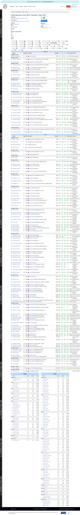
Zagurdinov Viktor (16, 339)
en (73, 4)
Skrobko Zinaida (16, 115)
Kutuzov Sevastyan (17, 318)
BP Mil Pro (14, 44)
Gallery (42, 17)
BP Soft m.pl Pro (46, 44)
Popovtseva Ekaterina (17, 97)
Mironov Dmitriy (16, 284)
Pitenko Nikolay (16, 230)
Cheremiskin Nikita (17, 262)
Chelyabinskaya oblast (34, 119)
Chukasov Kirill (16, 371)
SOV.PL (65, 48)
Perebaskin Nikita (16, 235)
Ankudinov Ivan (16, 276)
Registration (73, 6)
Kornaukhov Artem (17, 165)
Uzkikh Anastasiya (17, 74)
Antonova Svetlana (17, 118)
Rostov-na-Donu (33, 227)
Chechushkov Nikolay (17, 349)
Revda (30, 74)
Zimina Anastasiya (17, 56)
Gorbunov (43, 24)
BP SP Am (37, 41)
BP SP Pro (37, 44)
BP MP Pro (30, 44)
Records (30, 6)
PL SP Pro (22, 48)
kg (76, 4)
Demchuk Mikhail (16, 314)
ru (71, 4)
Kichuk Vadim (16, 229)
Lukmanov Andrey (17, 310)
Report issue (13, 508)
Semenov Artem (16, 151)
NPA (23, 11)
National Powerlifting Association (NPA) (19, 18)
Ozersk (31, 83)
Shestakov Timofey (17, 219)
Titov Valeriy (15, 363)
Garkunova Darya (16, 237)
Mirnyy (30, 112)
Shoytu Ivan (15, 315)
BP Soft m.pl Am (46, 41)
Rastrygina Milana (16, 64)
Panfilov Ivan (15, 200)
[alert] (40, 1)
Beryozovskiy (32, 349)
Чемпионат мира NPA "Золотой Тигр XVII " (20, 21)
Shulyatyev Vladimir (17, 304)
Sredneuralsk (32, 290)
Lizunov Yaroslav (16, 161)
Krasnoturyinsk (32, 161)
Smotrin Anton (16, 224)
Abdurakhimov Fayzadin (18, 301)
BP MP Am (30, 41)
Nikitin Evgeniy (16, 291)
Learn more (14, 513)
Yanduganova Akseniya (18, 93)
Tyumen (31, 109)
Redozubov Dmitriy (17, 251)
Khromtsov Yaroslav (17, 214)
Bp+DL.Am (14, 42)
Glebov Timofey (16, 139)
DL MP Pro (45, 46)
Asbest (31, 93)
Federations (12, 6)
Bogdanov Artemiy (17, 180)
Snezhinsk (31, 124)
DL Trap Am (22, 42)
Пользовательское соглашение (40, 508)
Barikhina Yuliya (16, 84)
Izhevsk (31, 326)
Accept (63, 512)
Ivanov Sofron (16, 205)
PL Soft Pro (29, 48)
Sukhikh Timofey (16, 272)
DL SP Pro (52, 46)
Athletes (21, 6)
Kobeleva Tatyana (16, 122)
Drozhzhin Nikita (16, 168)
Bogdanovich (32, 118)
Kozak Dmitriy (16, 352)
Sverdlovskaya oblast (34, 212)
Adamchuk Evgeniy (17, 300)
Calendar (25, 6)
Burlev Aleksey (16, 331)
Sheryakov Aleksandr (17, 356)
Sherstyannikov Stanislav (18, 322)
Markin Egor (15, 141)
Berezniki (31, 115)
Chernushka (32, 219)
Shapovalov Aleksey (17, 317)
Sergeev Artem (16, 187)
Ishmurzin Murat (16, 359)
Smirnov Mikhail (16, 307)
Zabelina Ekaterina (17, 69)
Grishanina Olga (16, 102)
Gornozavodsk (32, 80)
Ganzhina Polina (16, 107)
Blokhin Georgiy (16, 175)
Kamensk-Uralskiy (33, 77)
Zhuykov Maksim (16, 198)
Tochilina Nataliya (16, 101)
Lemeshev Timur (16, 178)
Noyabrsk (31, 122)
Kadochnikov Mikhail (17, 290)
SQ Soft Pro (14, 46)
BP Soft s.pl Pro (56, 44)
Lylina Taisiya (15, 72)
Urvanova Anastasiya (17, 100)
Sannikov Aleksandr (17, 286)
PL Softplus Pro (38, 48)
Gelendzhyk (32, 257)
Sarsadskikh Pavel (16, 255)
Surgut (30, 315)
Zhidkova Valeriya (16, 59)
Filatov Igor (15, 222)
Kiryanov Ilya (15, 294)
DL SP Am (37, 42)
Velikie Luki (31, 284)
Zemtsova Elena (16, 77)
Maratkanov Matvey (17, 212)
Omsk (30, 329)
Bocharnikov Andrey (46, 474)
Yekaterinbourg (15, 24)
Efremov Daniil (16, 171)
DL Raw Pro (38, 46)
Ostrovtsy (31, 291)
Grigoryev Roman (16, 253)
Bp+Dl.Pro (22, 46)
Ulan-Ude (31, 226)
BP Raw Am (22, 41)
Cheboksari (31, 131)
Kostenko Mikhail (16, 281)
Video (42, 18)
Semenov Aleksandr (17, 297)
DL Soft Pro (60, 46)
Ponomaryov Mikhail (17, 243)
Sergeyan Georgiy (16, 335)
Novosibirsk (32, 129)
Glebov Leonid (16, 147)
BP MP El (14, 49)
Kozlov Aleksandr (16, 227)
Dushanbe (31, 301)
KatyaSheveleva (44, 27)
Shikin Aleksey (16, 325)
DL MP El (20, 49)
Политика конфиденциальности (66, 508)
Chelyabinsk (32, 59)
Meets (17, 6)
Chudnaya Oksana (17, 129)
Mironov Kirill (15, 193)
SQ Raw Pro (65, 44)
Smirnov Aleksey (16, 248)
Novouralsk (31, 101)
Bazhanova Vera (16, 67)
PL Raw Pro (14, 48)
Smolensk (31, 202)
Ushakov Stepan (16, 336)
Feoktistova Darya (17, 83)
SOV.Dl (58, 48)
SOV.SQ (52, 48)
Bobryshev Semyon (17, 190)
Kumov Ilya (15, 154)
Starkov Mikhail (16, 355)
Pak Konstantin (16, 226)
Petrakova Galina (16, 119)
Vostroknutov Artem (17, 326)
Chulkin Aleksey (16, 240)
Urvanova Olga (16, 61)
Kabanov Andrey (16, 264)
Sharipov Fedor (16, 319)
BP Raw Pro (22, 44)
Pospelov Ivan (16, 183)
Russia (30, 253)
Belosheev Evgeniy (17, 329)
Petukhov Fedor (16, 216)
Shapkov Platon (16, 209)
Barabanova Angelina (17, 86)
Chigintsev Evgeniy (17, 346)
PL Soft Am (61, 42)
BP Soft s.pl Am (55, 41)
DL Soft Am (45, 42)
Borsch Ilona (15, 80)
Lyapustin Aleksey (16, 328)
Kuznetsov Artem (16, 164)
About (34, 6)
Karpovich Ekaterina (17, 94)
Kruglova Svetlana (16, 124)
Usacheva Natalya (16, 112)
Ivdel (30, 371)
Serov (30, 84)
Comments (43, 19)
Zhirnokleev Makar (17, 144)
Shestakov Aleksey (17, 202)
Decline (68, 512)
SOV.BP (46, 48)
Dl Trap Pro (30, 46)
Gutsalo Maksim (16, 361)
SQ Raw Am (64, 41)
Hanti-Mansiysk (32, 310)
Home (13, 11)
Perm (30, 97)
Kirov (30, 67)
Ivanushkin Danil (16, 246)
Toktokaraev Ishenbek (17, 259)
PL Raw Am (54, 42)
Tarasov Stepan (16, 368)
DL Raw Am (30, 42)
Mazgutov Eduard (16, 288)
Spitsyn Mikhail (16, 296)
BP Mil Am (14, 41)
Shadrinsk (31, 248)
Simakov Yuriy (16, 279)
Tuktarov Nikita (16, 333)
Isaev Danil (15, 157)
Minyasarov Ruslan (17, 257)
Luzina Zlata (15, 88)
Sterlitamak (32, 359)
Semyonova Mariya (17, 109)
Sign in (68, 6)
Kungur (31, 107)
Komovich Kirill (16, 195)
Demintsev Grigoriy (17, 236)
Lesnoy (31, 294)
